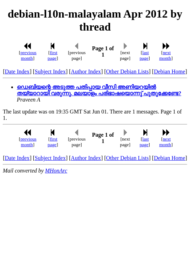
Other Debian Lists (127, 71)
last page (144, 55)
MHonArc (56, 171)
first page (52, 55)
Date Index (17, 71)
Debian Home (169, 71)
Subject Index (50, 71)
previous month (28, 55)
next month (165, 55)
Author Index (86, 71)
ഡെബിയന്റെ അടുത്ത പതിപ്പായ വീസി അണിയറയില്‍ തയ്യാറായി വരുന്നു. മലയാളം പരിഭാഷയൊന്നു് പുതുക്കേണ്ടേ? (99, 90)
